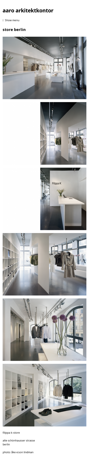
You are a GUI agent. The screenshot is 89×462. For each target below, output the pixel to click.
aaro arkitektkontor (28, 10)
